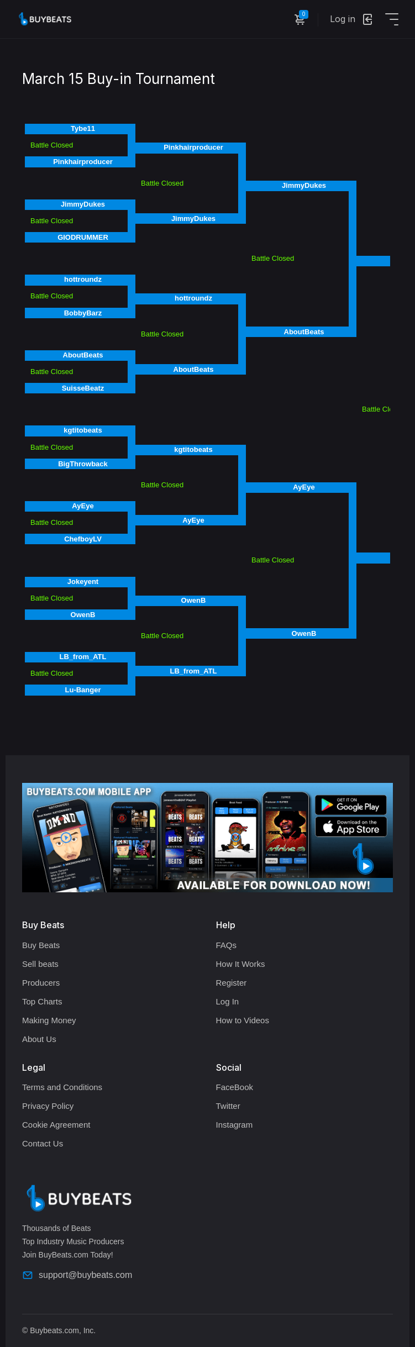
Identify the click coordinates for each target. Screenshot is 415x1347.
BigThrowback (83, 464)
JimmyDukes (83, 204)
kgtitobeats (83, 430)
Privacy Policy (47, 1106)
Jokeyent (82, 581)
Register (231, 982)
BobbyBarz (83, 313)
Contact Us (42, 1143)
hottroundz (83, 279)
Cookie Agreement (56, 1124)
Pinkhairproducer (83, 161)
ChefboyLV (83, 539)
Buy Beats (41, 945)
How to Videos (242, 1020)
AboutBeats (83, 355)
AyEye (82, 506)
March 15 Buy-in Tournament (118, 79)
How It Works (240, 964)
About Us (39, 1039)
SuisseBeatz (83, 388)
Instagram (234, 1124)
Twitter (228, 1106)
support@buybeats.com (77, 1275)
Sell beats (40, 964)
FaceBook (235, 1087)
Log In (227, 1001)
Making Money (49, 1020)
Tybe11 (83, 128)
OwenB (83, 615)
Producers (41, 982)
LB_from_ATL (83, 657)
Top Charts (42, 1001)
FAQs (226, 945)
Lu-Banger (83, 690)
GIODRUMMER (82, 237)
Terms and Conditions (62, 1087)
